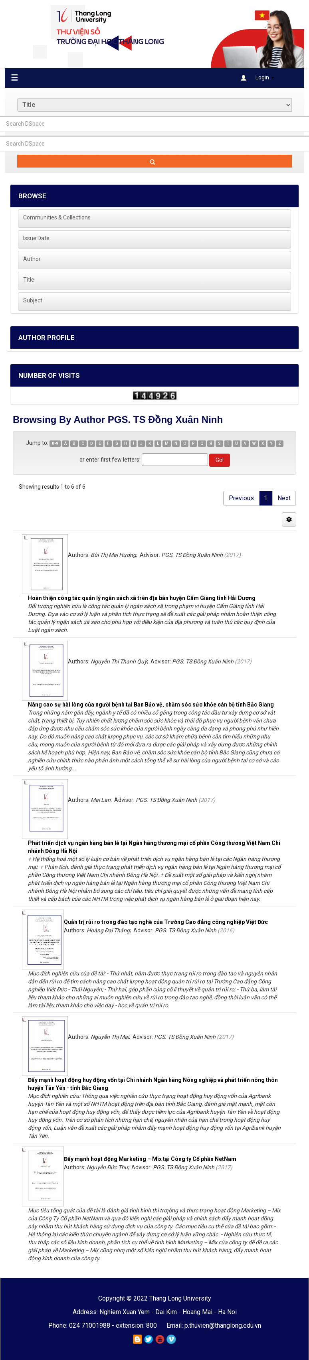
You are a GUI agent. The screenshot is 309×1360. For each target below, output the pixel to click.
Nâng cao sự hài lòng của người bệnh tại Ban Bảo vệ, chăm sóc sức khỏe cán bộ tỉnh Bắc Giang (151, 704)
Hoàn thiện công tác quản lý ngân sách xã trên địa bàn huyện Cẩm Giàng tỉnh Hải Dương (142, 598)
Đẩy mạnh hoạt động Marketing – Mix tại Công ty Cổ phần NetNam (150, 1159)
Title (28, 279)
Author (32, 259)
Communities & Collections (57, 217)
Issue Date (36, 238)
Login (257, 77)
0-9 (55, 443)
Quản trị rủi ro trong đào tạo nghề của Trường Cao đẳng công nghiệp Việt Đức (166, 922)
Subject (32, 300)
